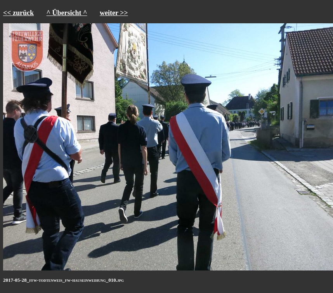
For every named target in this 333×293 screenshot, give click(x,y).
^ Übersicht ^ (67, 13)
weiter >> (114, 13)
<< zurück (18, 13)
